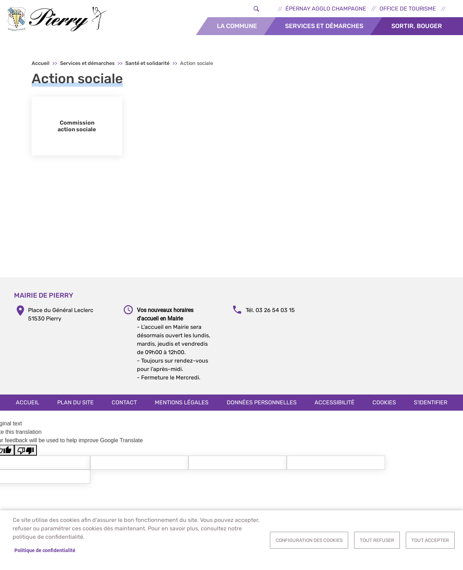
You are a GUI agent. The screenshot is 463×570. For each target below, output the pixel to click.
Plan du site (75, 402)
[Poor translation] (25, 450)
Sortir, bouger (416, 25)
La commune (237, 25)
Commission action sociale (77, 126)
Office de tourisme (407, 8)
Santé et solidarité (147, 63)
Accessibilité (335, 402)
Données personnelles (262, 402)
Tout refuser (377, 540)
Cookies (384, 402)
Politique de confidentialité (44, 550)
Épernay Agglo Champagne (325, 8)
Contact (124, 402)
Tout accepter (430, 540)
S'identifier (430, 402)
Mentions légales (182, 402)
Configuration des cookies (309, 540)
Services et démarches (324, 25)
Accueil (40, 63)
